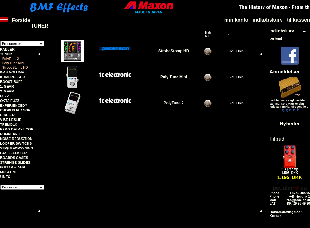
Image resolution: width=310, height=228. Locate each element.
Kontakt (276, 216)
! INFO (5, 177)
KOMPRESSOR (12, 77)
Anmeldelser (285, 71)
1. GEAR (7, 86)
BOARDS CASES (14, 158)
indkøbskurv (268, 19)
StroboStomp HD (15, 67)
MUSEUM (8, 172)
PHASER (7, 115)
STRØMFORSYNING (16, 148)
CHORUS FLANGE (15, 110)
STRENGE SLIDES (15, 162)
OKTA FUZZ (9, 101)
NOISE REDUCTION (16, 139)
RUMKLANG (10, 134)
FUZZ (4, 96)
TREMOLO (8, 124)
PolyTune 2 (173, 103)
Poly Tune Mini (173, 77)
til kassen (298, 19)
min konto (236, 19)
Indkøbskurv (282, 30)
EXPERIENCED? (13, 105)
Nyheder (290, 123)
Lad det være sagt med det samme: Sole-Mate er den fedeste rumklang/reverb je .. (289, 103)
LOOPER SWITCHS (16, 143)
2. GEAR (7, 91)
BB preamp (289, 169)
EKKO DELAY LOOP (16, 129)
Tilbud (277, 139)
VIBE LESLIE (10, 120)
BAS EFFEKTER (13, 153)
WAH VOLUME (12, 72)
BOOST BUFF (11, 82)
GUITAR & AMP (12, 167)
